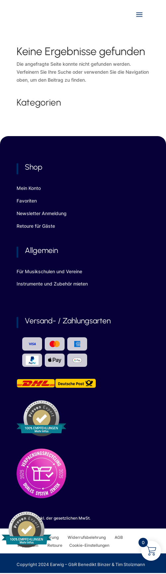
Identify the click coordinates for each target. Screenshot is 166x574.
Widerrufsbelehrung (91, 537)
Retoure (58, 545)
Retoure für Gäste (36, 226)
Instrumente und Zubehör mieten (52, 284)
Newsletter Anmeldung (42, 213)
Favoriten (27, 201)
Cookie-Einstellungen (89, 545)
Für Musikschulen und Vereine (49, 271)
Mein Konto (29, 188)
